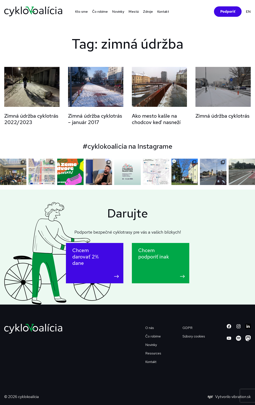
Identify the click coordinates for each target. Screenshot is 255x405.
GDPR (187, 328)
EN (248, 11)
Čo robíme (100, 11)
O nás (149, 328)
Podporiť (227, 11)
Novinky (118, 11)
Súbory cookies (193, 336)
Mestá (133, 11)
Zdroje (148, 11)
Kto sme (81, 11)
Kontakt (163, 11)
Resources (153, 353)
